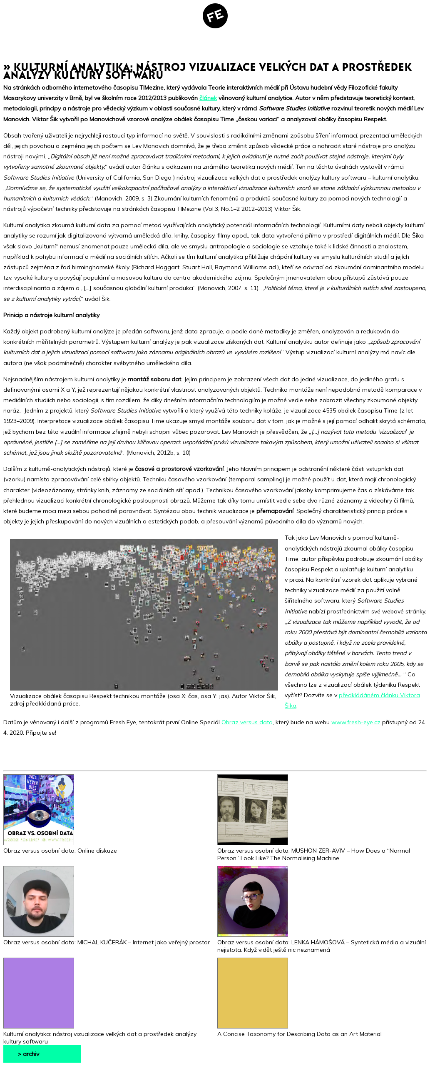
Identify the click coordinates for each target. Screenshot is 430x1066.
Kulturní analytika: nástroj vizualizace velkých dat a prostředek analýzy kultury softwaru (99, 1034)
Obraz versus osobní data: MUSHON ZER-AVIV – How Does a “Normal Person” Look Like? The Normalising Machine (313, 850)
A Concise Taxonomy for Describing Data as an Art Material (299, 1030)
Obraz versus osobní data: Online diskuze (60, 846)
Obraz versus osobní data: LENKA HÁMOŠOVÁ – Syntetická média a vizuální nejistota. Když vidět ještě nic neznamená (321, 942)
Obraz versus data (247, 722)
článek (208, 98)
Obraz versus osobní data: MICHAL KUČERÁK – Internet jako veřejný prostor (106, 938)
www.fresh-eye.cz (355, 722)
